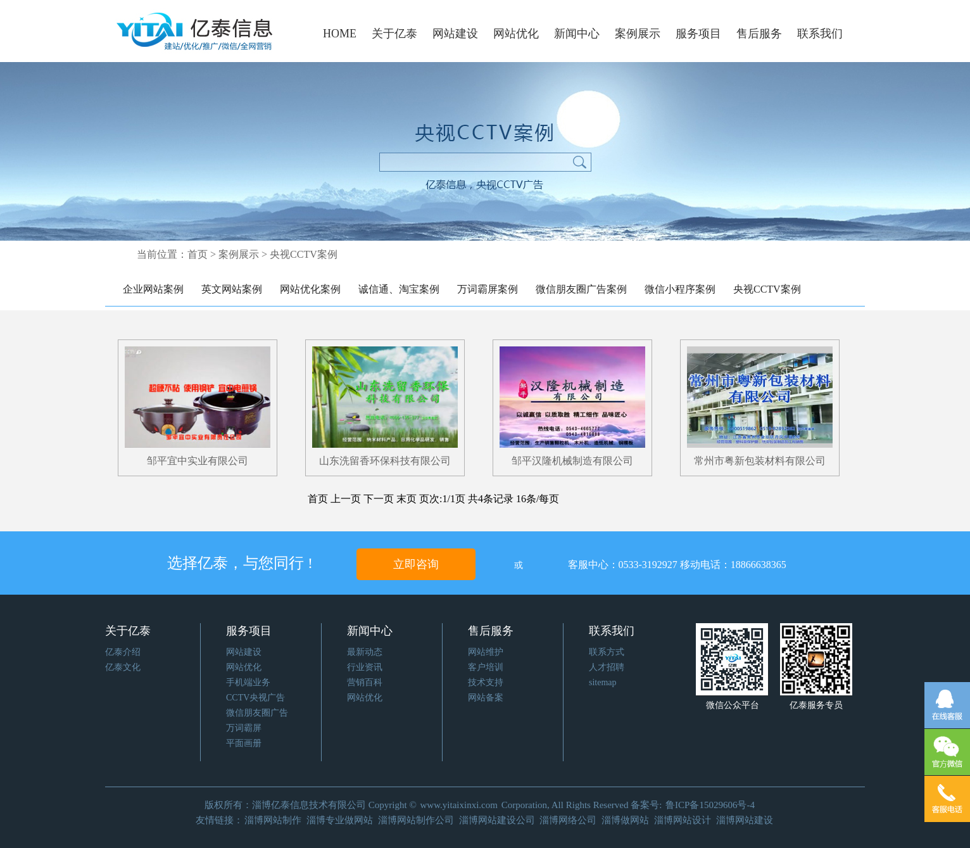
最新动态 (364, 652)
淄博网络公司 (567, 820)
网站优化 (516, 33)
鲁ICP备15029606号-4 (710, 805)
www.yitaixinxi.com (459, 805)
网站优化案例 (310, 289)
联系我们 (820, 33)
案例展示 (637, 33)
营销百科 (364, 682)
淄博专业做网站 (339, 820)
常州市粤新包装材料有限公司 (760, 460)
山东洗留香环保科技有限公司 (385, 460)
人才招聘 (606, 667)
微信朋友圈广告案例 (581, 289)
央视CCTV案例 (767, 289)
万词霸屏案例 (487, 289)
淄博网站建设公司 (497, 820)
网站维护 (485, 652)
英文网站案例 (231, 289)
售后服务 (759, 33)
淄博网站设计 (682, 820)
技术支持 (485, 682)
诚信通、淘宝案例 (398, 289)
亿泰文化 (123, 667)
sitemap (603, 682)
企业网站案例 (153, 289)
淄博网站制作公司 (416, 820)
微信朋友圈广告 (257, 713)
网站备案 (485, 697)
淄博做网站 (625, 820)
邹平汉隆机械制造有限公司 (572, 460)
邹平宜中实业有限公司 (197, 460)
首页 (197, 254)
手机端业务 (248, 682)
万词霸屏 (243, 728)
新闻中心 (577, 33)
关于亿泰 (394, 33)
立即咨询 (416, 564)
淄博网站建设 (744, 820)
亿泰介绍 (123, 652)
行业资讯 (364, 667)
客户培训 (485, 667)
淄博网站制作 (272, 820)
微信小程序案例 (680, 289)
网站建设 (455, 33)
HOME (339, 33)
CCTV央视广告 (255, 697)
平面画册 (243, 743)
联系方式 (606, 652)
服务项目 (698, 33)
